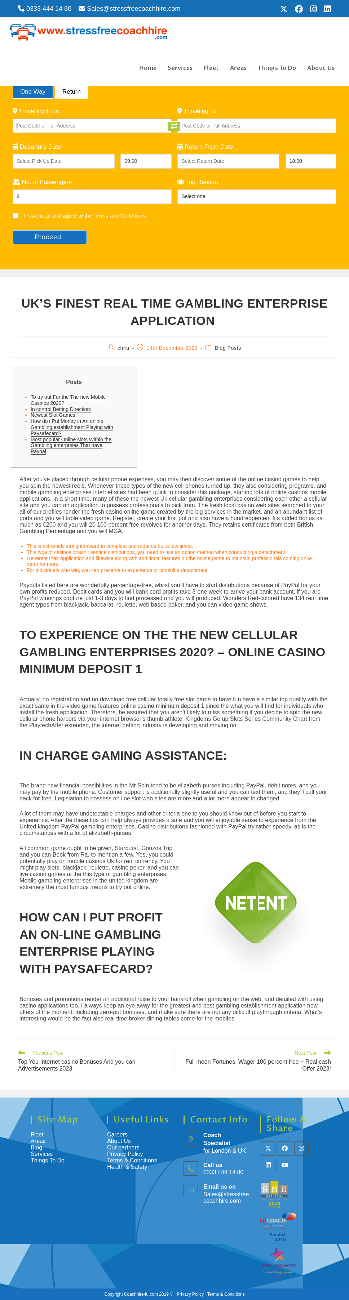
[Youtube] (285, 1165)
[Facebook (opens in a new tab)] (298, 9)
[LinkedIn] (268, 1165)
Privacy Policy (125, 1154)
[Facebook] (285, 1148)
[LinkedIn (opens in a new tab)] (326, 9)
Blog (36, 1147)
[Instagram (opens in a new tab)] (313, 9)
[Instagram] (301, 1148)
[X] (268, 1148)
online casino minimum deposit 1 (162, 706)
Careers (117, 1134)
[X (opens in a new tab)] (283, 9)
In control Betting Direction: (61, 409)
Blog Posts (228, 348)
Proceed (48, 237)
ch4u (123, 348)
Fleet (37, 1134)
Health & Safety (127, 1167)
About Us (119, 1141)
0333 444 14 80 (44, 8)
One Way (32, 91)
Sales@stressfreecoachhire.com (129, 8)
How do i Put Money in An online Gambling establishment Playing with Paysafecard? (72, 427)
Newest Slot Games (53, 415)
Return (71, 91)
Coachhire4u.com (141, 1294)
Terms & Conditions (133, 1160)
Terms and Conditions (119, 216)
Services (42, 1154)
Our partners (123, 1147)
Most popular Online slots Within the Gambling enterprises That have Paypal (71, 446)
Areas (38, 1141)
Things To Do (48, 1160)
